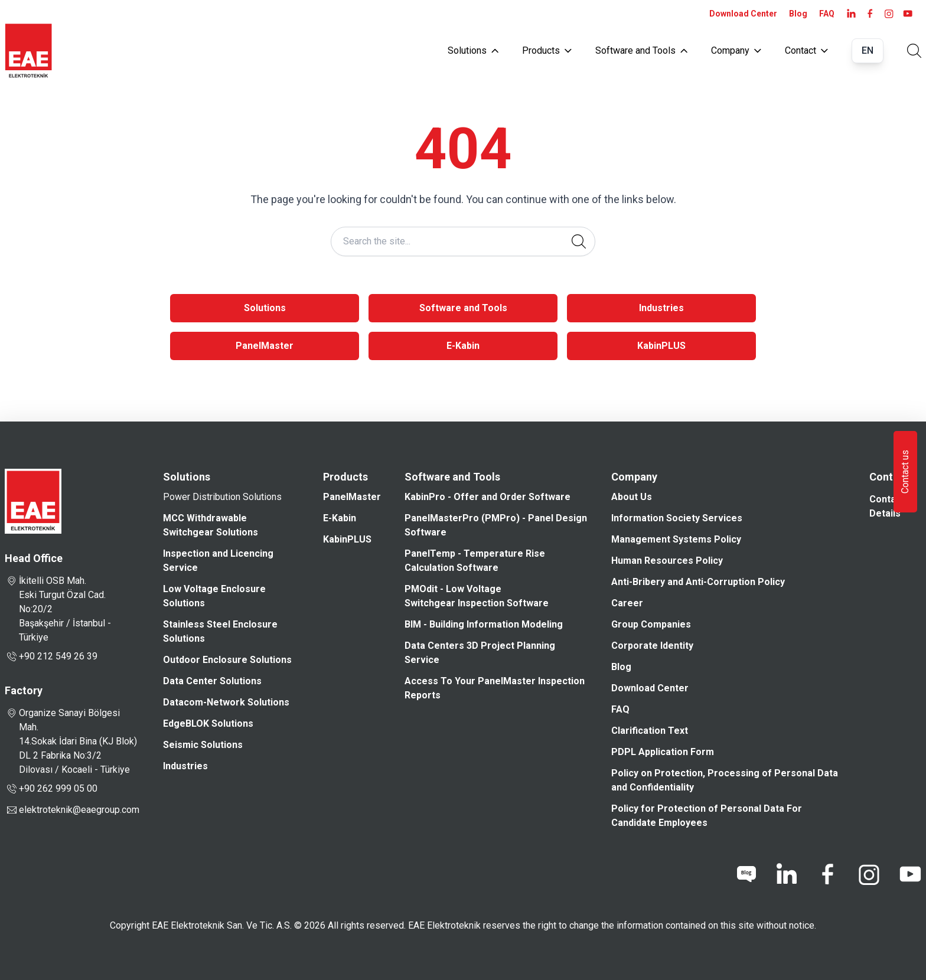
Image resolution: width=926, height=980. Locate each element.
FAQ (826, 13)
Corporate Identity (652, 645)
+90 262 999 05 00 (51, 789)
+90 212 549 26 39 (51, 656)
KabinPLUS (661, 345)
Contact (806, 50)
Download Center (743, 13)
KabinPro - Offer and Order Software (487, 496)
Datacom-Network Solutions (226, 702)
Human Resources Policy (667, 560)
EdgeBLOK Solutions (208, 723)
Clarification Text (649, 730)
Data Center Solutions (212, 681)
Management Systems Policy (676, 539)
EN (867, 50)
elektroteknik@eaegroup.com (79, 809)
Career (627, 603)
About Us (631, 496)
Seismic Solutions (203, 744)
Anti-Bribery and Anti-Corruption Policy (698, 581)
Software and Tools (641, 50)
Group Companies (651, 624)
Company (736, 50)
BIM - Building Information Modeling (484, 624)
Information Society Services (676, 518)
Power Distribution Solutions (222, 496)
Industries (661, 307)
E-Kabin (463, 345)
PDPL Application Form (662, 751)
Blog (798, 13)
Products (547, 50)
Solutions (473, 50)
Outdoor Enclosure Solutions (227, 659)
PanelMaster (265, 345)
